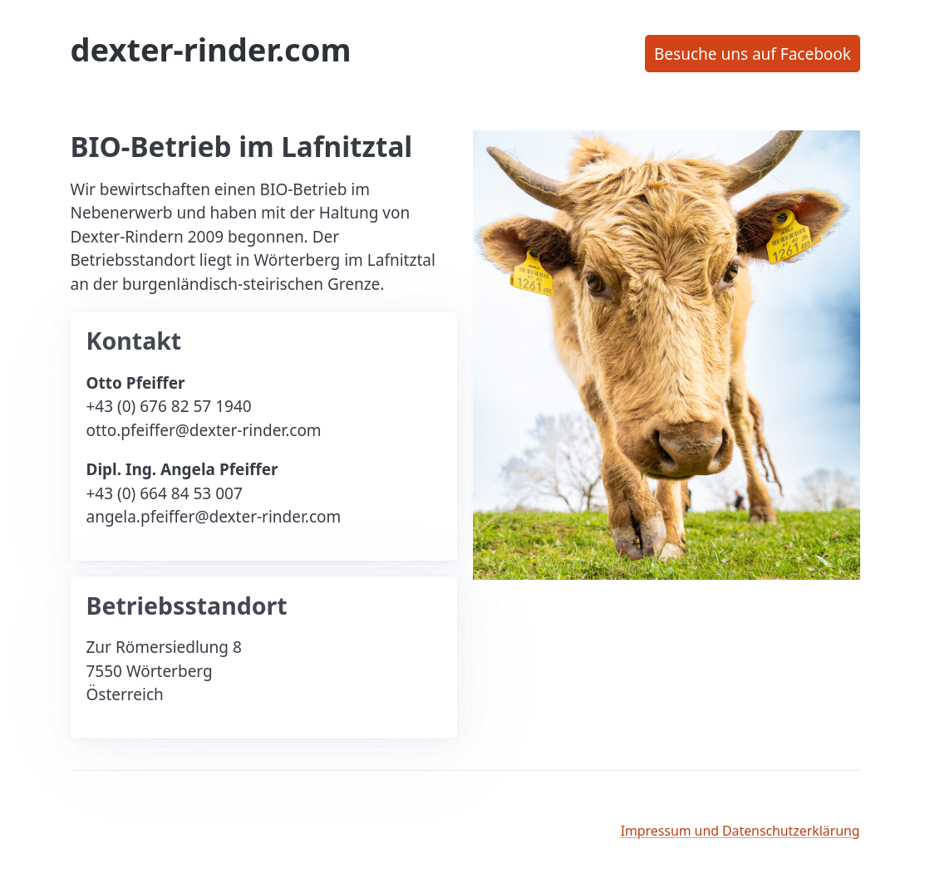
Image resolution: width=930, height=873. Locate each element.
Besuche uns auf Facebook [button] (752, 54)
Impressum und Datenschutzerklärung (740, 831)
